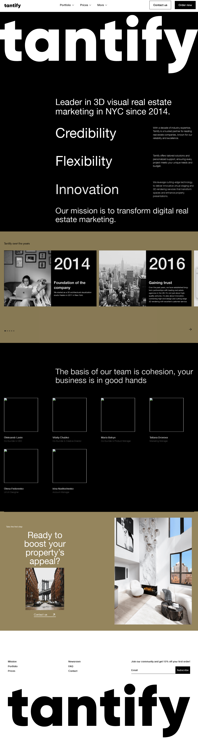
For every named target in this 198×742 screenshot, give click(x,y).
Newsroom (74, 661)
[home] (12, 5)
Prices (11, 670)
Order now (185, 5)
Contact (72, 670)
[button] (67, 5)
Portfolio (12, 666)
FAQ (70, 666)
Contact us (160, 5)
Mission (12, 661)
